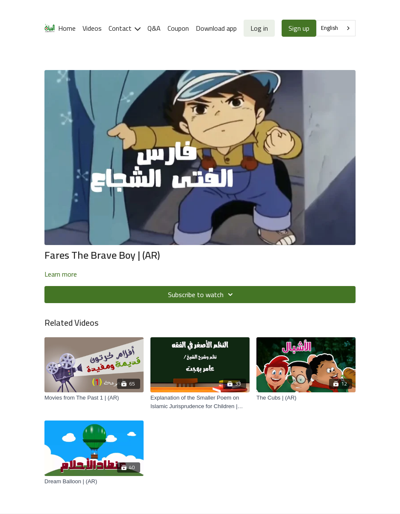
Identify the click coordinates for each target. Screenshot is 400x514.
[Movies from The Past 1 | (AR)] (94, 398)
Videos (92, 28)
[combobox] (336, 28)
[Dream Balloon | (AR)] (94, 481)
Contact (125, 28)
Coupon (178, 28)
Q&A (154, 28)
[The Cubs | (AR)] (306, 398)
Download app (216, 28)
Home (67, 28)
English (329, 28)
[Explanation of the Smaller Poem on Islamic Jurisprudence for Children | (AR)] (200, 402)
